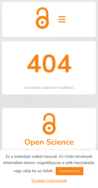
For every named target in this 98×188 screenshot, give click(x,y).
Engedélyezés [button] (69, 171)
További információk (49, 180)
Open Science (49, 142)
